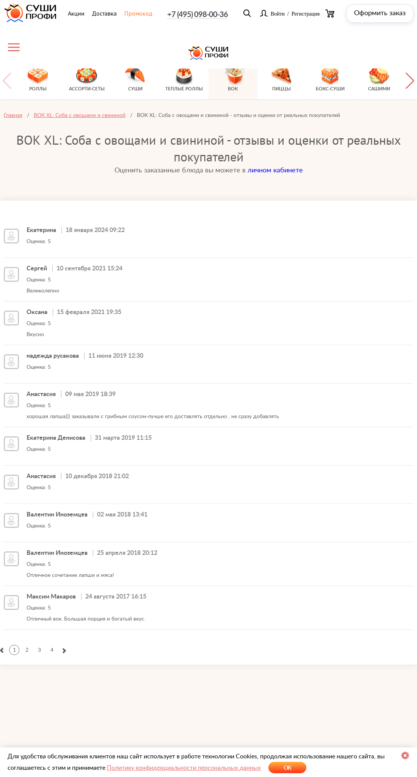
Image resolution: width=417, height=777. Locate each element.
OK (288, 768)
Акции (76, 13)
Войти (278, 13)
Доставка (104, 13)
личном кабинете (275, 170)
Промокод (138, 13)
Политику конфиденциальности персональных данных (184, 768)
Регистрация (306, 13)
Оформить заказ (380, 13)
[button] (410, 80)
